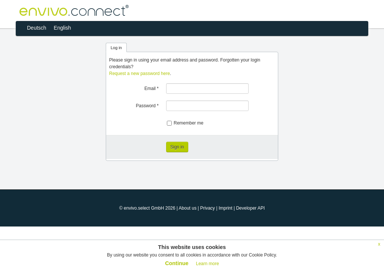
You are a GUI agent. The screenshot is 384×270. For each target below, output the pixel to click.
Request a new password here (139, 73)
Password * (147, 105)
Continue (176, 263)
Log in (116, 47)
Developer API (250, 208)
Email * (151, 88)
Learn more (207, 263)
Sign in (177, 147)
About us (187, 208)
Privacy (207, 208)
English (62, 28)
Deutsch (36, 28)
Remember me (185, 123)
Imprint (225, 208)
